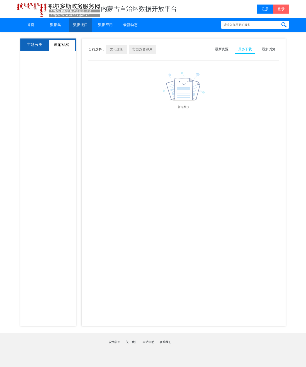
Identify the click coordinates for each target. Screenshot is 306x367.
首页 (30, 25)
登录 (281, 9)
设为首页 (115, 342)
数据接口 (80, 25)
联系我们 (165, 342)
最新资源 (221, 49)
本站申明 (148, 342)
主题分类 (34, 45)
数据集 (55, 25)
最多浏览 (268, 49)
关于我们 (132, 342)
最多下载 (245, 49)
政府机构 (62, 45)
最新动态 (130, 25)
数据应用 (105, 25)
